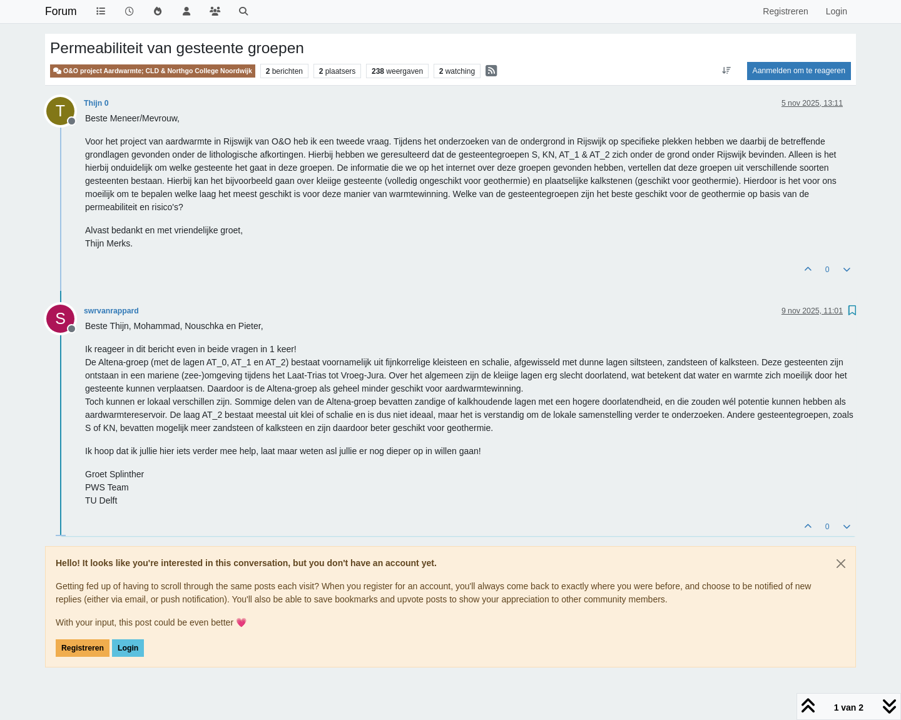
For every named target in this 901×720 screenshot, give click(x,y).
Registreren (82, 648)
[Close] (841, 564)
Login (128, 648)
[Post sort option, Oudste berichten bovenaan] (726, 70)
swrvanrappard (111, 311)
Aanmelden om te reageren (799, 70)
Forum (61, 11)
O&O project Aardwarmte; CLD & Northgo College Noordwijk (152, 71)
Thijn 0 (96, 103)
